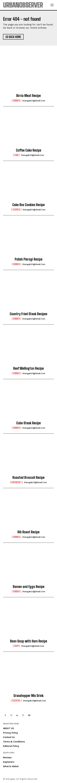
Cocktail (16, 700)
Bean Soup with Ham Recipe (28, 641)
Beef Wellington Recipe (28, 368)
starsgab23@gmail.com (33, 101)
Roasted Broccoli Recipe (28, 477)
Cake (16, 155)
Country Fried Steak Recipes (28, 314)
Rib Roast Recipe (28, 532)
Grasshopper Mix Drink (28, 696)
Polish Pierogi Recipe (28, 259)
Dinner (16, 100)
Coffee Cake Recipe (28, 150)
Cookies (16, 209)
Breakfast (16, 482)
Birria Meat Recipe (28, 96)
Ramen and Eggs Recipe (28, 587)
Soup (16, 646)
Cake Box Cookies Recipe (28, 205)
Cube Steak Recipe (28, 423)
